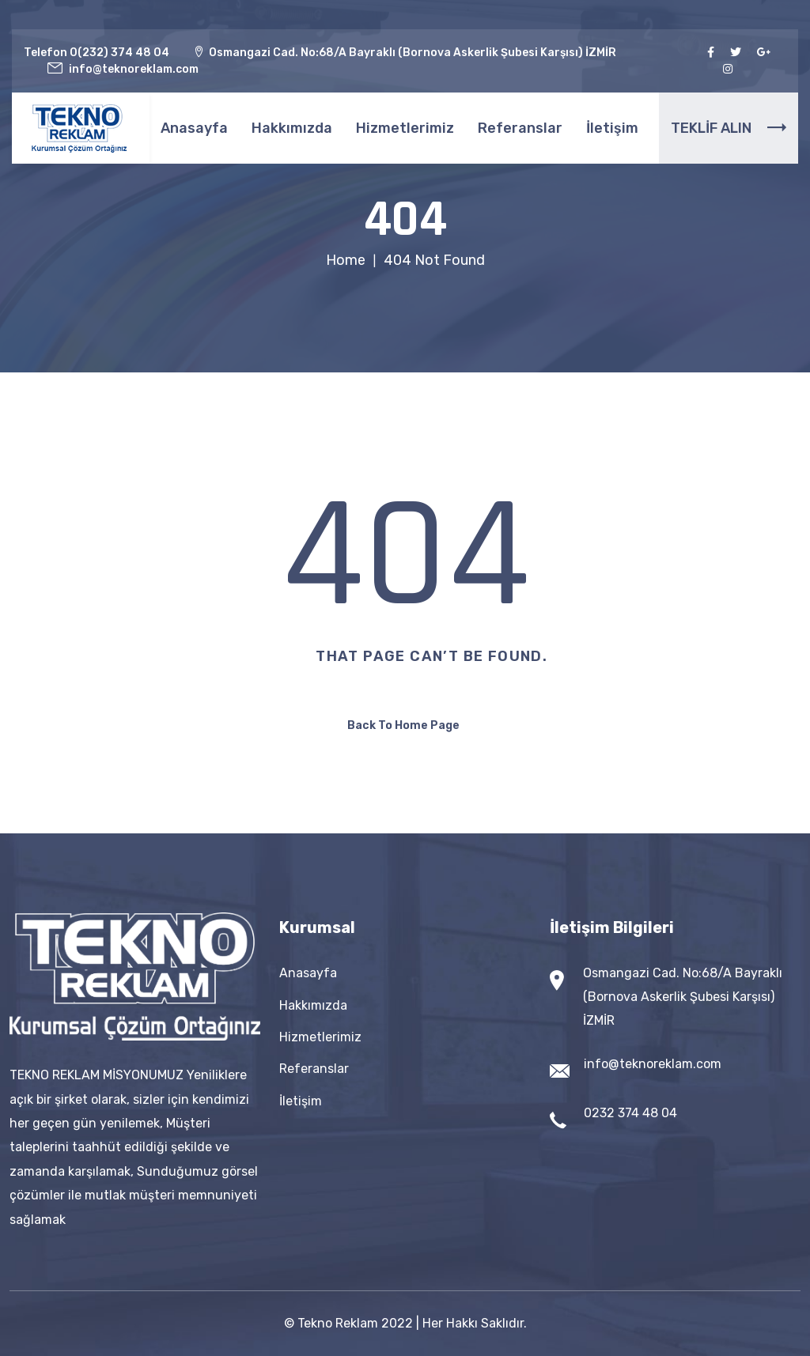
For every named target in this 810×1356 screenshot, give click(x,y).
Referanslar (520, 128)
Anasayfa (194, 128)
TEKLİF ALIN (728, 128)
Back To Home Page (403, 725)
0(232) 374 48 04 (119, 52)
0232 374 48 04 (630, 1112)
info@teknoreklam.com (652, 1063)
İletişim (612, 128)
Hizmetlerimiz (405, 128)
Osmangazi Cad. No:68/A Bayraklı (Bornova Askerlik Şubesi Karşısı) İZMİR (682, 996)
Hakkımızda (292, 128)
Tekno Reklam (337, 1323)
